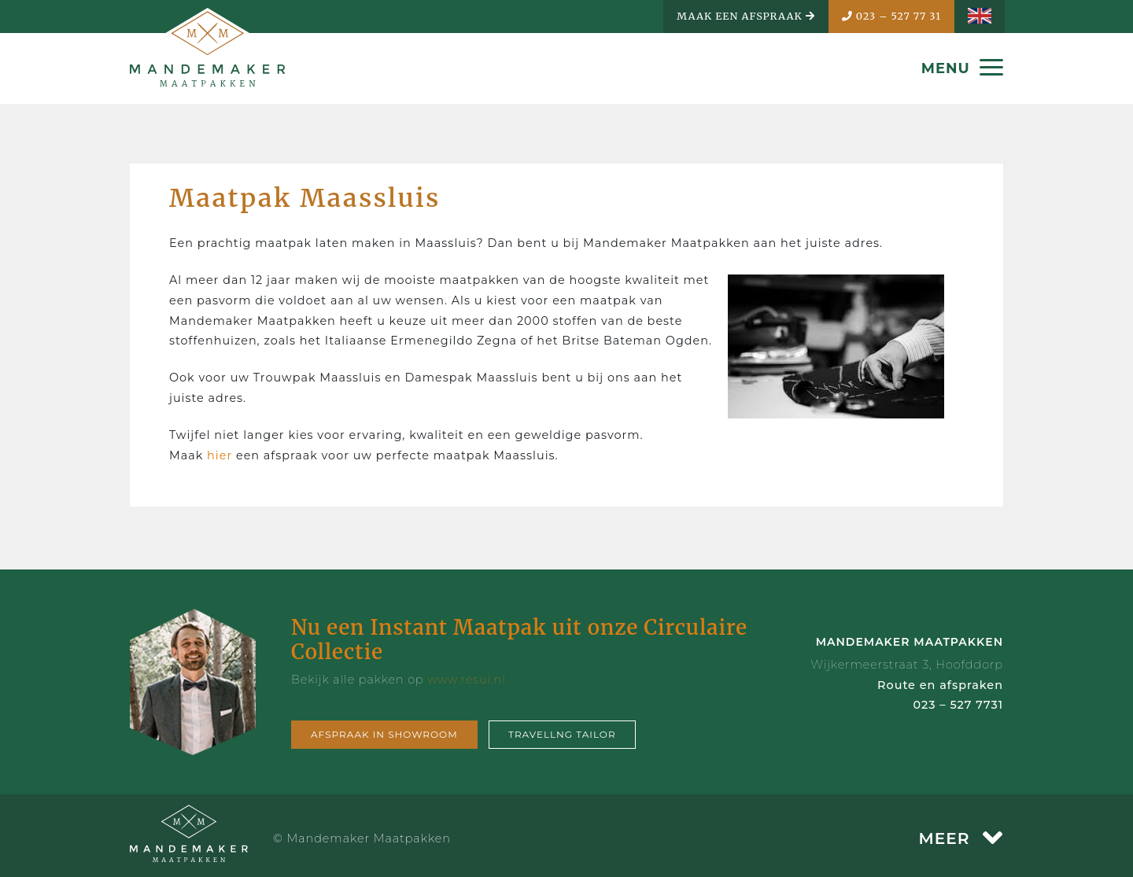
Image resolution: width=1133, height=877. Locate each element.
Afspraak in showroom (384, 734)
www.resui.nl (466, 679)
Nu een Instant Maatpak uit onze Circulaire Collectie (519, 639)
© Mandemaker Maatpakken (362, 838)
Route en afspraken (940, 685)
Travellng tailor (562, 734)
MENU (962, 68)
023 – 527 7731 (958, 705)
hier (221, 455)
